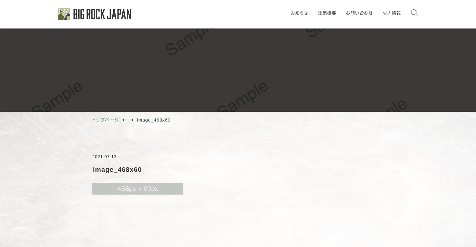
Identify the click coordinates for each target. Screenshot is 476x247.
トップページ (105, 119)
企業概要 (327, 13)
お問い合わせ (359, 13)
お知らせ (299, 13)
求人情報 (392, 13)
